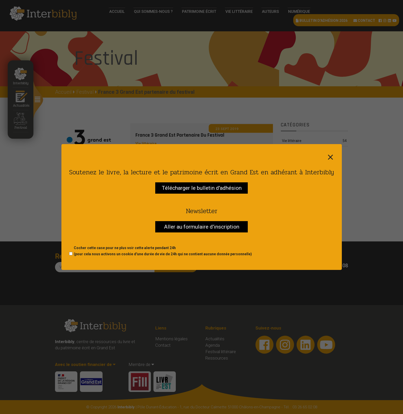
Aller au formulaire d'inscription (201, 227)
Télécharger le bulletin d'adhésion (202, 188)
